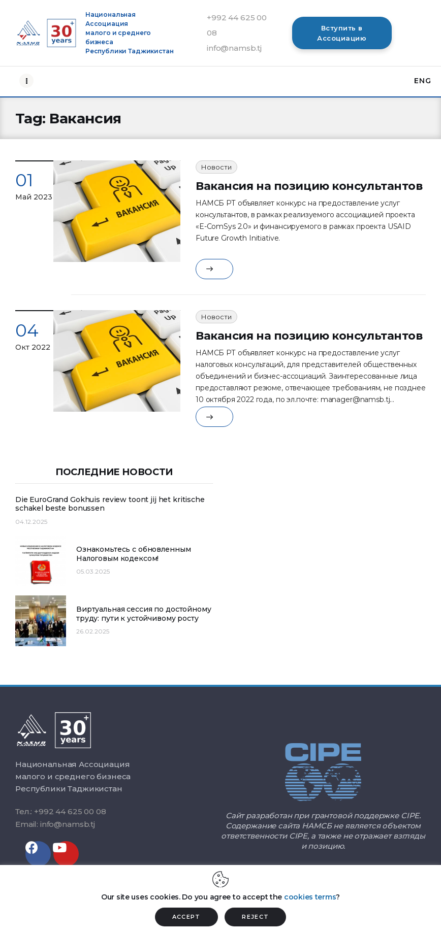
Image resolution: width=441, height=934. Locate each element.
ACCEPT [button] (186, 916)
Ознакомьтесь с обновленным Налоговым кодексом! (133, 554)
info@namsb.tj (234, 48)
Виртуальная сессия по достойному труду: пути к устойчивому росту (143, 614)
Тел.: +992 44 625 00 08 (60, 811)
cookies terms (310, 897)
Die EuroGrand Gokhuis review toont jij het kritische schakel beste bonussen (110, 504)
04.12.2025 (31, 521)
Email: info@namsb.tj (55, 824)
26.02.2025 (92, 631)
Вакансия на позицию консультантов (309, 186)
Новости (216, 167)
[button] (342, 33)
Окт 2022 (32, 347)
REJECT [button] (255, 916)
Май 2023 (33, 197)
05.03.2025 (93, 571)
